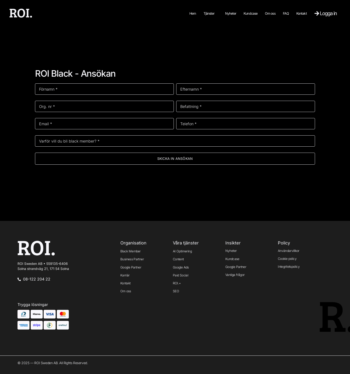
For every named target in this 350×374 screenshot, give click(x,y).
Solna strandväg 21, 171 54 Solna (43, 269)
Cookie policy (287, 259)
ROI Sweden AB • (43, 264)
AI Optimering (182, 251)
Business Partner (132, 259)
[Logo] (20, 13)
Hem (192, 13)
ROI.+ (177, 283)
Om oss (270, 13)
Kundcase (250, 13)
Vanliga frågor (235, 275)
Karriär (125, 275)
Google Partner (130, 267)
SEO (176, 291)
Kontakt (301, 13)
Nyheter (230, 13)
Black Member (130, 251)
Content (178, 259)
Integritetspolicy (289, 266)
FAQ (286, 13)
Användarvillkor (288, 250)
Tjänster (209, 13)
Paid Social (180, 275)
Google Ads (181, 267)
